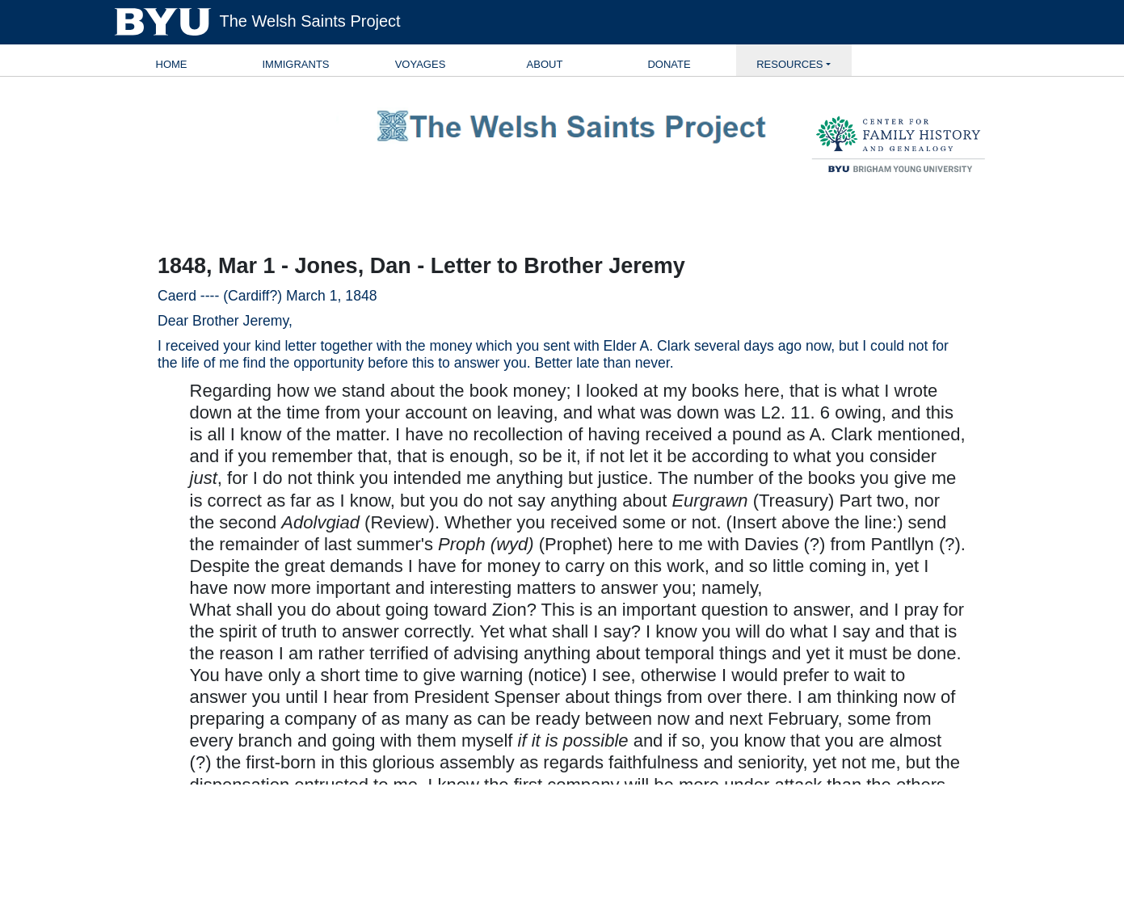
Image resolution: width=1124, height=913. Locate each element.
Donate (668, 64)
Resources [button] (789, 64)
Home (171, 64)
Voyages (420, 64)
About (545, 64)
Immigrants (295, 64)
